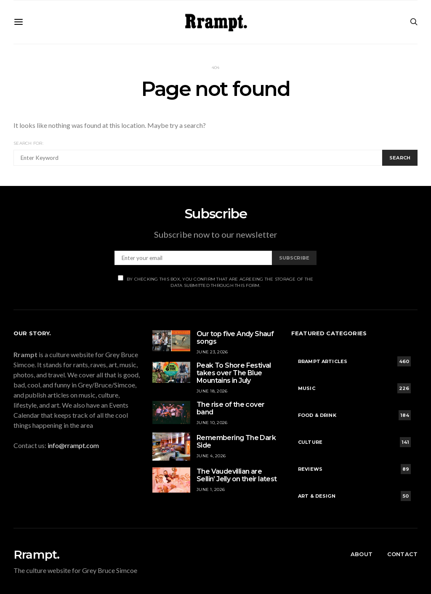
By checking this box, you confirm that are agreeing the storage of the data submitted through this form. (216, 281)
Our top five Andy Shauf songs (235, 337)
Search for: (28, 143)
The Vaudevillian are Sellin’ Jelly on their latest (237, 475)
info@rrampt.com (73, 445)
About (361, 554)
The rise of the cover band (230, 408)
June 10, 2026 (212, 422)
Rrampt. (36, 554)
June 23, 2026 (212, 352)
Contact (402, 554)
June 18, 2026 (212, 391)
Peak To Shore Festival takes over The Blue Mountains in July (234, 373)
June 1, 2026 (211, 489)
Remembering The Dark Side (236, 441)
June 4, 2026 (211, 456)
